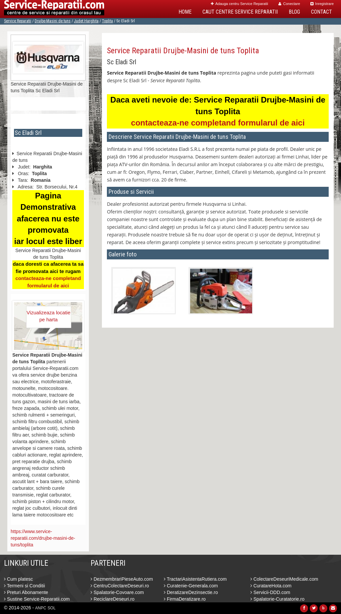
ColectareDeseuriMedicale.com (284, 579)
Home (184, 12)
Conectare (289, 4)
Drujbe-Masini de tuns (53, 21)
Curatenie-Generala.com (191, 585)
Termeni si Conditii (24, 585)
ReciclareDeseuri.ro (113, 599)
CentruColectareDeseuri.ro (120, 585)
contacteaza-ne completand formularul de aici (217, 122)
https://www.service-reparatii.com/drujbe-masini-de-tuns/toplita (43, 538)
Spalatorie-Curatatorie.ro (277, 599)
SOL (52, 608)
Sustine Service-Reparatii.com (37, 599)
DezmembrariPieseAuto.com (122, 579)
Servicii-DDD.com (270, 592)
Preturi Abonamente (26, 592)
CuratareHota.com (270, 585)
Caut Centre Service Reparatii (240, 12)
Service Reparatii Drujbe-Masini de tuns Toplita (183, 50)
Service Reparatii (17, 21)
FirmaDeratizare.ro (185, 599)
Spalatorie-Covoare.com (117, 592)
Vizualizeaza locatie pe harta (48, 316)
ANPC (40, 608)
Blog (294, 12)
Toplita (107, 21)
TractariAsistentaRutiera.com (195, 579)
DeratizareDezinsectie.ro (191, 592)
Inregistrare (322, 4)
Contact (321, 12)
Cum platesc (18, 579)
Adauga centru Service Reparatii (239, 4)
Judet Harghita (86, 21)
